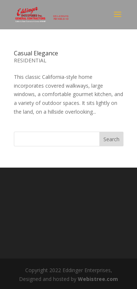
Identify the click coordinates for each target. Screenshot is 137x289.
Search (111, 139)
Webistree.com (98, 278)
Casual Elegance (36, 53)
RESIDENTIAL (30, 60)
